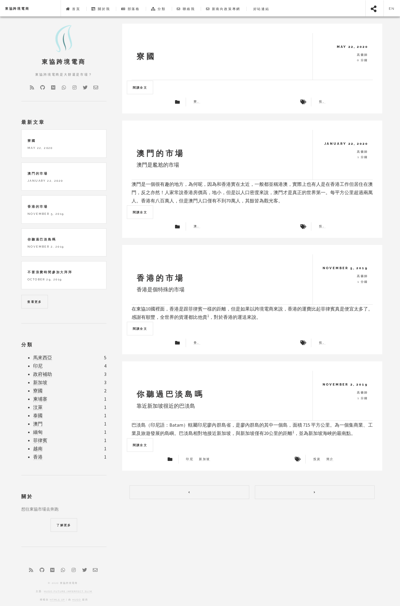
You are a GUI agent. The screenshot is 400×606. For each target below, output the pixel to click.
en (392, 9)
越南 (38, 449)
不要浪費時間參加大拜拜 (49, 272)
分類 (158, 9)
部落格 (130, 9)
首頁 (73, 9)
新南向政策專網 (223, 9)
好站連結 (261, 9)
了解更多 (63, 525)
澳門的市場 (161, 153)
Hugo (76, 599)
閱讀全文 (140, 87)
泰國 (38, 415)
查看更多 (34, 301)
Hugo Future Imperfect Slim (68, 591)
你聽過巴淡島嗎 (170, 394)
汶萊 (38, 407)
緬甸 (38, 432)
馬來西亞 (42, 358)
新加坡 (204, 459)
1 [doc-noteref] (208, 315)
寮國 (146, 56)
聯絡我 (186, 9)
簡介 (330, 459)
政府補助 (42, 374)
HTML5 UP (57, 599)
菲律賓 (195, 309)
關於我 (100, 9)
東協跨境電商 (17, 9)
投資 (322, 101)
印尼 (189, 459)
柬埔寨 (40, 399)
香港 (226, 184)
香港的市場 (161, 277)
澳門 (197, 226)
